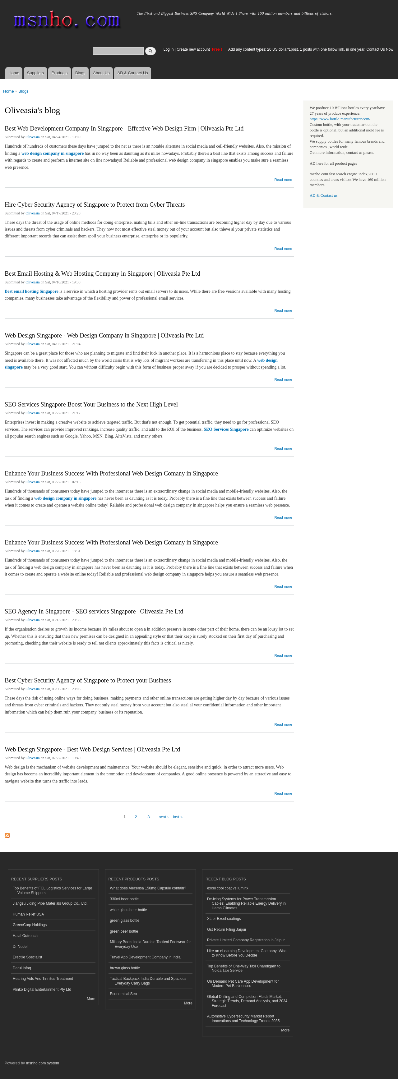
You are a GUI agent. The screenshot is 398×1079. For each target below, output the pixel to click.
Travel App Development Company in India (145, 957)
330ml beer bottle (124, 899)
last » (178, 817)
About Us (101, 73)
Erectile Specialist (27, 957)
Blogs (80, 73)
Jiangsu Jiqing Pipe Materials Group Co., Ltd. (50, 903)
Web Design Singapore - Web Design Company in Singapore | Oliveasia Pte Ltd (104, 335)
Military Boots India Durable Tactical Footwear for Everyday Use (150, 944)
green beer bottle (124, 931)
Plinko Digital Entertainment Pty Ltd (42, 989)
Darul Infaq (22, 968)
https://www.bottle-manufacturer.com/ (340, 119)
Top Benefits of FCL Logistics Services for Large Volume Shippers (52, 890)
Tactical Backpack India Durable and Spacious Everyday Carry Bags (148, 980)
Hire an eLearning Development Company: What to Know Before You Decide (247, 953)
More (91, 999)
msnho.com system (42, 1063)
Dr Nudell (20, 946)
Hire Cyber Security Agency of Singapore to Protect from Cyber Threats (95, 204)
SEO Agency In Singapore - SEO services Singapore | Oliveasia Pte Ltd (94, 611)
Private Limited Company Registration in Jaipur (246, 940)
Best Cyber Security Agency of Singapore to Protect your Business (88, 680)
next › (164, 817)
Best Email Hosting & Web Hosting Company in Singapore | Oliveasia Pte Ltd (102, 273)
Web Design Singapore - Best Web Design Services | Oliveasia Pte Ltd (92, 749)
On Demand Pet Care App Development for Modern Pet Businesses (243, 983)
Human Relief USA (28, 914)
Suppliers (35, 73)
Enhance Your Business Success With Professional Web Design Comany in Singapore (111, 473)
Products (59, 73)
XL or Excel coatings (224, 918)
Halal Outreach (25, 936)
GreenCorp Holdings (30, 925)
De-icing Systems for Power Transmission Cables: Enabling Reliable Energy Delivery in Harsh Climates (246, 903)
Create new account (194, 49)
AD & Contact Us (133, 73)
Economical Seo (123, 994)
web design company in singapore (52, 153)
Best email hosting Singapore (31, 291)
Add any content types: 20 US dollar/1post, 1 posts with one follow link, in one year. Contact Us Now (310, 49)
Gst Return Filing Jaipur (226, 929)
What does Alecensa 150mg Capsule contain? (148, 888)
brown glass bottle (125, 968)
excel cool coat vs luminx (227, 888)
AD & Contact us (323, 195)
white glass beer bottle (128, 910)
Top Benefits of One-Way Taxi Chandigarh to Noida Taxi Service (243, 968)
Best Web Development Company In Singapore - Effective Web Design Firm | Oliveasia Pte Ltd (124, 128)
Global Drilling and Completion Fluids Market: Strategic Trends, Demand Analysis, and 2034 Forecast (247, 1001)
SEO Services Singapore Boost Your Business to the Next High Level (91, 404)
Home (13, 73)
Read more (283, 178)
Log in (169, 49)
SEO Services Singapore (226, 429)
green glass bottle (125, 920)
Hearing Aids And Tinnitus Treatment (43, 978)
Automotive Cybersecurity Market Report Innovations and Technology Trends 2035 (243, 1018)
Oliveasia (32, 137)
